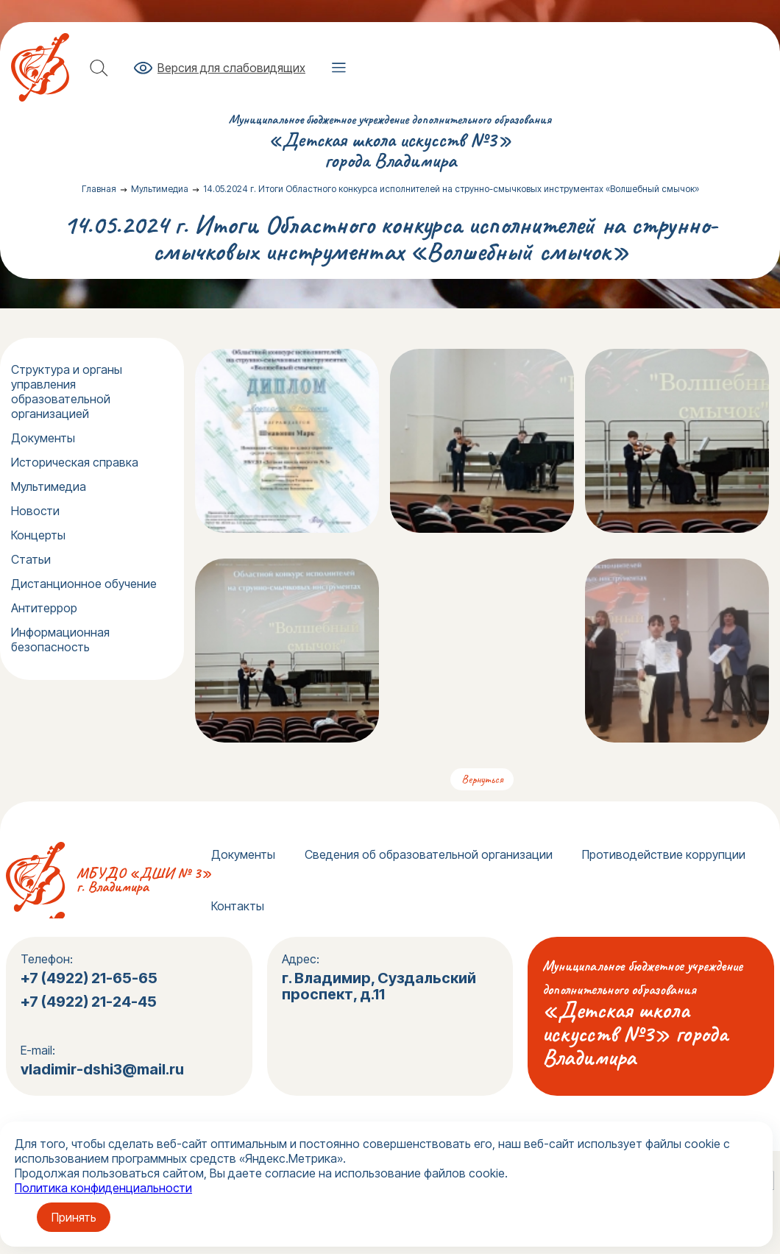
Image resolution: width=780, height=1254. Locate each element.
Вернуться (482, 779)
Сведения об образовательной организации (429, 854)
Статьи (31, 559)
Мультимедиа (48, 486)
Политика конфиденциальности (103, 1187)
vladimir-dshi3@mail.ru (102, 1069)
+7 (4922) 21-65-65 (89, 978)
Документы (43, 438)
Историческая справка (74, 462)
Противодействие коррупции (663, 854)
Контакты (237, 906)
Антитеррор (44, 608)
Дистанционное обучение (84, 583)
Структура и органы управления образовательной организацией (66, 391)
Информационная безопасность (60, 639)
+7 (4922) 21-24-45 (90, 1001)
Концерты (38, 535)
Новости (35, 510)
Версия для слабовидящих (231, 67)
